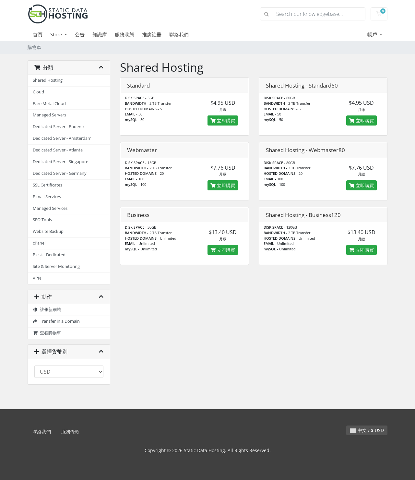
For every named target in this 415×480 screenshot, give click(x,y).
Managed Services (50, 208)
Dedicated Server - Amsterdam (62, 138)
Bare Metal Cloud (49, 103)
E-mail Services (47, 196)
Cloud (38, 92)
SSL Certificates (47, 185)
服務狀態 (124, 34)
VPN (37, 278)
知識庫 (99, 34)
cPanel (39, 243)
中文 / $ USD (367, 430)
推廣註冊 (151, 34)
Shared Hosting (48, 80)
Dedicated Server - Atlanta (58, 150)
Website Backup (48, 231)
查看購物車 (47, 333)
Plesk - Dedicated (49, 255)
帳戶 (372, 34)
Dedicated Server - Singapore (60, 161)
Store (56, 34)
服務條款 (70, 431)
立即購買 (222, 120)
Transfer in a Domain (56, 321)
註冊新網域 (47, 309)
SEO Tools (42, 219)
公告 (80, 34)
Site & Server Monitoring (56, 266)
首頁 (37, 34)
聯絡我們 (179, 34)
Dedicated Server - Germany (60, 173)
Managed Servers (49, 115)
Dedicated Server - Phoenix (59, 126)
